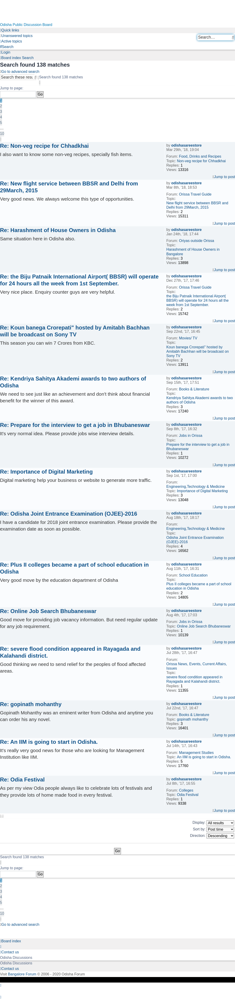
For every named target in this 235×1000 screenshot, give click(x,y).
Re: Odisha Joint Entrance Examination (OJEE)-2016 (68, 514)
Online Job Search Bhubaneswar (204, 626)
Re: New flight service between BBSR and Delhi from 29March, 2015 (69, 186)
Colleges (186, 790)
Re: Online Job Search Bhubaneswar (48, 611)
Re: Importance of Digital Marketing (46, 472)
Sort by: (213, 829)
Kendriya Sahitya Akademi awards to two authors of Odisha (199, 400)
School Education (193, 575)
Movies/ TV (188, 338)
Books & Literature (194, 389)
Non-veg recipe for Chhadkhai (201, 161)
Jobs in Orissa (190, 436)
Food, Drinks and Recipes (200, 156)
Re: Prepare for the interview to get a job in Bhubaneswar (75, 425)
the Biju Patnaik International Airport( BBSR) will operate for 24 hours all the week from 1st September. (197, 300)
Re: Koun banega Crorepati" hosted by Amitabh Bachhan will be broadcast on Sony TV (75, 331)
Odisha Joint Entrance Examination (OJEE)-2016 (195, 540)
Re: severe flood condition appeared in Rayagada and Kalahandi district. (70, 652)
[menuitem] (16, 36)
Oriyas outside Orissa (196, 241)
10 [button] (2, 134)
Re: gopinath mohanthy (31, 704)
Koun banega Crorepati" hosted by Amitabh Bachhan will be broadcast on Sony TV (197, 351)
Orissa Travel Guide (195, 194)
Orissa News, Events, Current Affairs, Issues (196, 666)
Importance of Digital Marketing (202, 491)
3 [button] (1, 112)
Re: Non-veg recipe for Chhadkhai (44, 146)
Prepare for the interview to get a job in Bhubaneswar (197, 447)
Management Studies (196, 753)
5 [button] (1, 123)
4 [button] (1, 117)
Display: (213, 823)
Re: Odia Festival (22, 779)
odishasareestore (186, 145)
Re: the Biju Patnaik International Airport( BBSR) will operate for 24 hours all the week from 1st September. (79, 280)
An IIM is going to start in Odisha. (204, 757)
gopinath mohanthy (192, 719)
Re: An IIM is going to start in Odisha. (49, 742)
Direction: (212, 835)
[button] (39, 82)
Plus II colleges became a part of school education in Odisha (198, 586)
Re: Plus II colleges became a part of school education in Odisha (74, 568)
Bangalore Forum (22, 974)
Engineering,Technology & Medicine (195, 487)
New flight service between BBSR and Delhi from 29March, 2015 (197, 205)
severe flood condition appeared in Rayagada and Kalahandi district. (194, 679)
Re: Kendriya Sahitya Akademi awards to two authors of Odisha (73, 382)
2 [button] (1, 106)
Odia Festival (187, 795)
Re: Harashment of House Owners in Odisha (58, 230)
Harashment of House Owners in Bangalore (193, 251)
